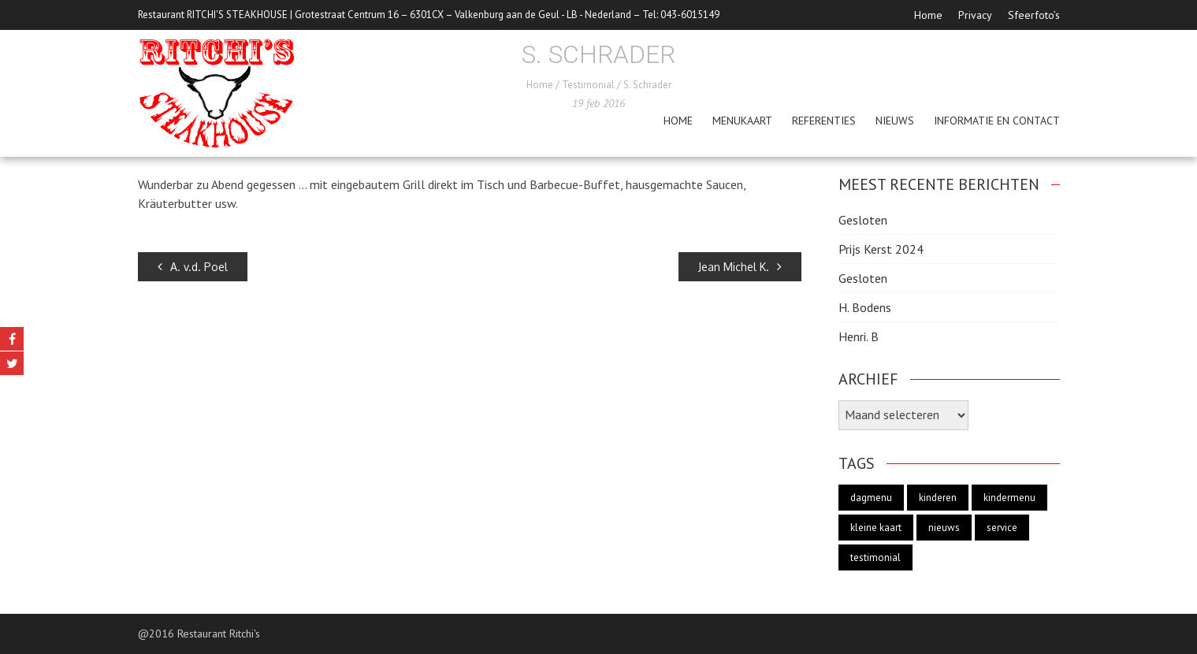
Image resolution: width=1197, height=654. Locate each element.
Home (928, 15)
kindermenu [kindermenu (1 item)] (1009, 497)
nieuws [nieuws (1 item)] (944, 527)
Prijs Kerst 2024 (881, 249)
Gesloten (862, 220)
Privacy (975, 15)
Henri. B (858, 336)
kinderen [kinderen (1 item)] (938, 497)
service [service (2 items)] (1002, 527)
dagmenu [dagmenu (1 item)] (871, 497)
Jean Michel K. (740, 266)
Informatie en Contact (997, 120)
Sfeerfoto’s (1034, 15)
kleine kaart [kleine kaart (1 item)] (875, 527)
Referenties (824, 120)
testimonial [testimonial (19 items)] (875, 557)
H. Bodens (864, 307)
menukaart (742, 120)
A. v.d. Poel (193, 266)
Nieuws (894, 120)
